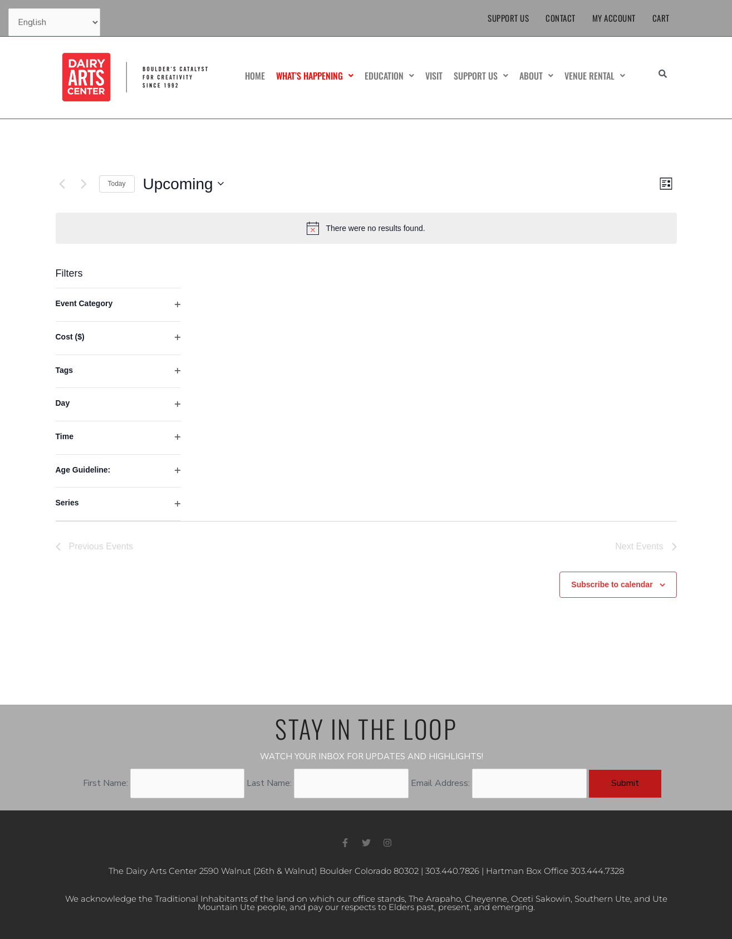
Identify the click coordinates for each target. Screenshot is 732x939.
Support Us (508, 18)
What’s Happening (314, 75)
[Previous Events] (62, 183)
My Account (614, 18)
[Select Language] (54, 22)
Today (117, 184)
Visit (434, 75)
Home (255, 75)
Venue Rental (594, 75)
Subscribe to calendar (611, 584)
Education (389, 75)
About (536, 75)
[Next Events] (84, 183)
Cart (661, 18)
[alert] (366, 228)
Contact (561, 18)
